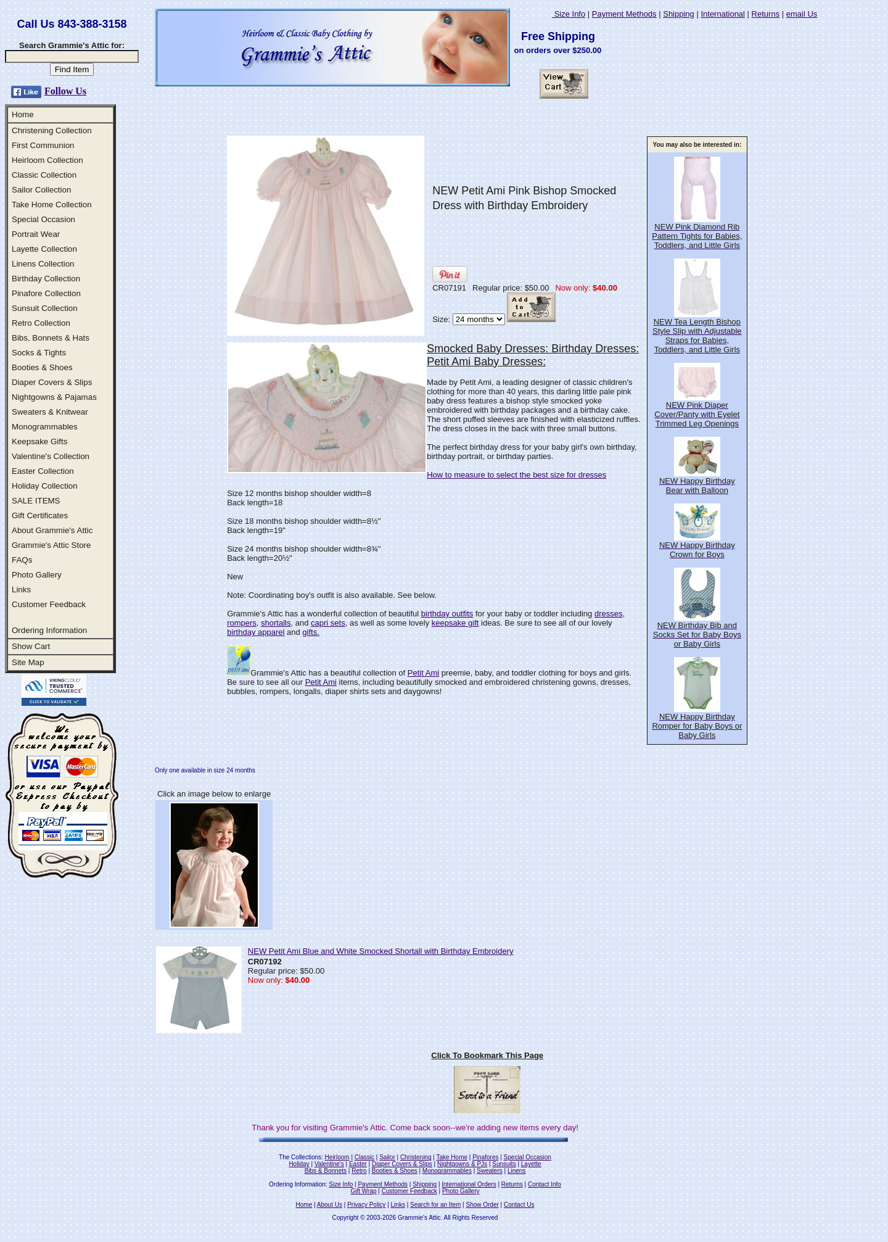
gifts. (310, 632)
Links (21, 589)
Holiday (299, 1164)
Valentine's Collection (50, 456)
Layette (531, 1164)
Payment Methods (624, 14)
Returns (766, 14)
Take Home (451, 1157)
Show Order (482, 1204)
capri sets (328, 622)
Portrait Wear (36, 234)
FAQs (22, 560)
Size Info (568, 14)
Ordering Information (49, 630)
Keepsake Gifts (39, 441)
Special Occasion (43, 219)
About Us (329, 1204)
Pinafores (485, 1157)
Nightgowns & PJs (462, 1164)
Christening (416, 1157)
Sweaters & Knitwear (50, 411)
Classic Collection (44, 175)
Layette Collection (44, 249)
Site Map (28, 662)
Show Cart (31, 646)
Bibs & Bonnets (326, 1170)
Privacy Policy (366, 1204)
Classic (364, 1157)
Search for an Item (435, 1204)
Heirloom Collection (47, 160)
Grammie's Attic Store (51, 545)
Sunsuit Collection (45, 308)
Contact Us (519, 1204)
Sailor (387, 1157)
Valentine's (329, 1164)
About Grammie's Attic (52, 530)
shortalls (275, 622)
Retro (359, 1170)
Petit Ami (423, 672)
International (723, 14)
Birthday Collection (46, 278)
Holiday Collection (45, 486)
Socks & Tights (39, 352)
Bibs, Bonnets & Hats (50, 337)
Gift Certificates (40, 515)
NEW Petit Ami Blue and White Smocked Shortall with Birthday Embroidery (381, 951)
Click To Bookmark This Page (487, 1055)
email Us (802, 14)
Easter (358, 1164)
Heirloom (337, 1157)
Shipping (678, 14)
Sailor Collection (41, 189)
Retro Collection (41, 323)
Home (23, 114)
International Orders (469, 1184)
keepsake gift (455, 622)
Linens (516, 1170)
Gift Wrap (364, 1191)
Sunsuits (504, 1164)
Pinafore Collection (46, 293)
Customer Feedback (49, 604)
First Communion (43, 145)
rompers (242, 622)
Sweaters (490, 1170)
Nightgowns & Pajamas (54, 397)
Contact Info (544, 1184)
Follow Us (65, 91)
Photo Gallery (37, 574)
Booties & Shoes (42, 367)
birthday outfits (447, 613)
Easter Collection (43, 471)
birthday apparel (255, 632)
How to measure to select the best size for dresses (516, 474)
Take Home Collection (52, 204)
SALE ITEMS (36, 500)
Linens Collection (43, 263)
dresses (608, 613)
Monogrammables (45, 426)
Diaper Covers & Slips (52, 382)
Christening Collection (52, 130)
